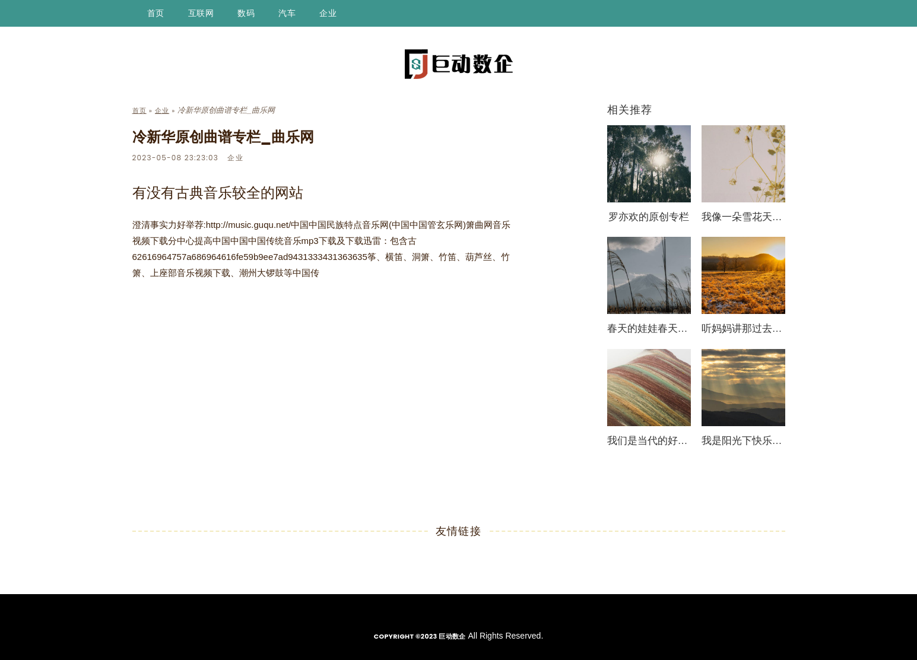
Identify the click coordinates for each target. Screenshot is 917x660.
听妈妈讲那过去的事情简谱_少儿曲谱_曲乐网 (743, 328)
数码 (246, 13)
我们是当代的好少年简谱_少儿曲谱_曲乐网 (649, 440)
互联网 (201, 13)
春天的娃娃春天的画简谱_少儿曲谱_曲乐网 (649, 328)
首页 (155, 13)
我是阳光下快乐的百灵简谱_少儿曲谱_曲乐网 (743, 440)
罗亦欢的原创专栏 (648, 217)
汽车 (287, 13)
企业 (328, 13)
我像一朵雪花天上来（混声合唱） (743, 217)
